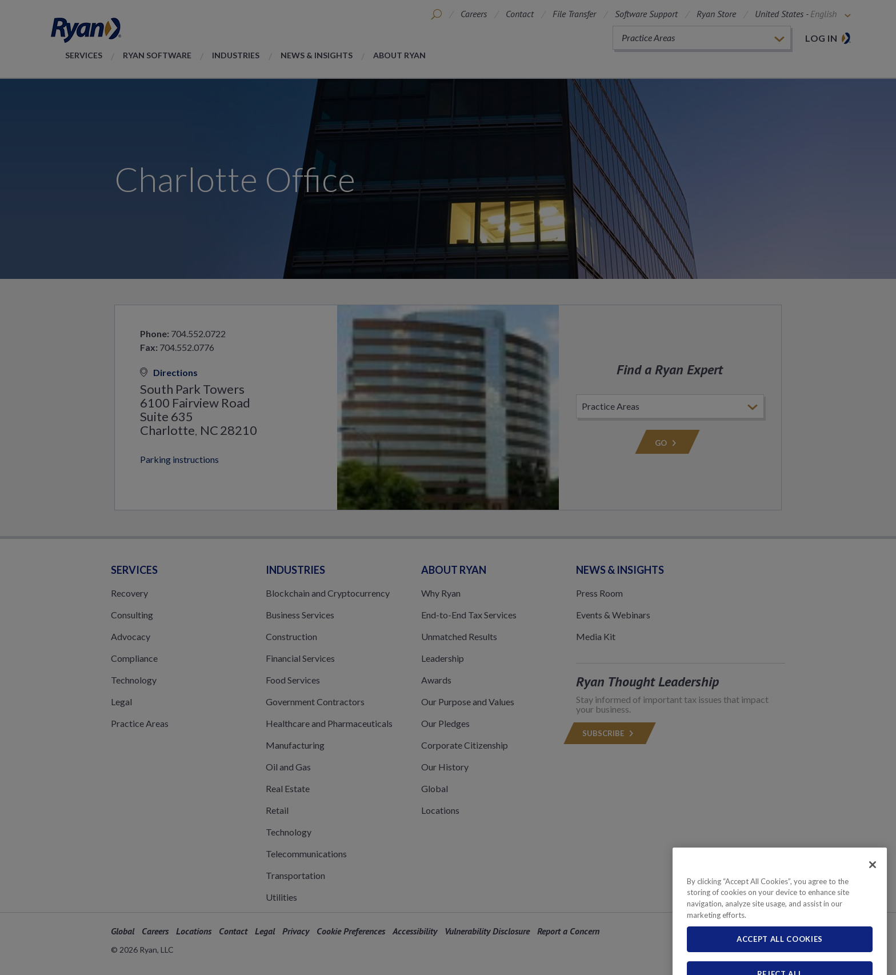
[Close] (872, 885)
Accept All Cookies (780, 960)
